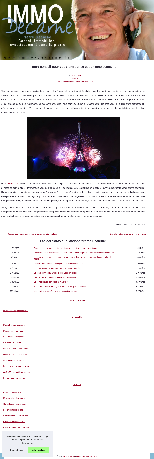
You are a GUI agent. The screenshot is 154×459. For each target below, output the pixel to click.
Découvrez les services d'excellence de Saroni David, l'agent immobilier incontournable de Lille (74, 253)
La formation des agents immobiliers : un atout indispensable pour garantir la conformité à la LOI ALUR (75, 258)
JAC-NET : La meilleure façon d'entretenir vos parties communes (61, 286)
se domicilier (12, 184)
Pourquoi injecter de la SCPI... (16, 433)
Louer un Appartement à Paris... (16, 348)
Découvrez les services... (14, 331)
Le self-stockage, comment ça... (16, 366)
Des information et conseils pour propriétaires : (130, 234)
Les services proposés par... (15, 378)
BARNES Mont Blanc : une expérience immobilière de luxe (59, 264)
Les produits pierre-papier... (15, 410)
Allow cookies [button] (38, 450)
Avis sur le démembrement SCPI (17, 439)
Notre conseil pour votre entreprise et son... (76, 82)
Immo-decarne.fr (69, 456)
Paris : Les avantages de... (14, 325)
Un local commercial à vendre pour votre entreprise (55, 273)
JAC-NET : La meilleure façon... (16, 372)
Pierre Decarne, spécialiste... (15, 311)
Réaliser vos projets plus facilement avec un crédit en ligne (32, 234)
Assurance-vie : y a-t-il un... (14, 360)
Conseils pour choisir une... (14, 404)
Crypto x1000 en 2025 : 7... (14, 392)
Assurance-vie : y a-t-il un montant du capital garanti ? (57, 277)
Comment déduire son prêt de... (16, 427)
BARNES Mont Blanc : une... (15, 343)
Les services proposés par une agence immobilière (55, 291)
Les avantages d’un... (12, 445)
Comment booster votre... (14, 422)
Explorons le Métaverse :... (14, 398)
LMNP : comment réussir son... (16, 416)
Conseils (75, 78)
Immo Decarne (76, 75)
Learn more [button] (27, 443)
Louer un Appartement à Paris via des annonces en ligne (58, 268)
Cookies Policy (91, 456)
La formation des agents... (14, 337)
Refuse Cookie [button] (16, 450)
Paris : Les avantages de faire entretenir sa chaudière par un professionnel (65, 248)
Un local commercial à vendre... (16, 354)
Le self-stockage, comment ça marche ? (51, 282)
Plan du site (80, 456)
